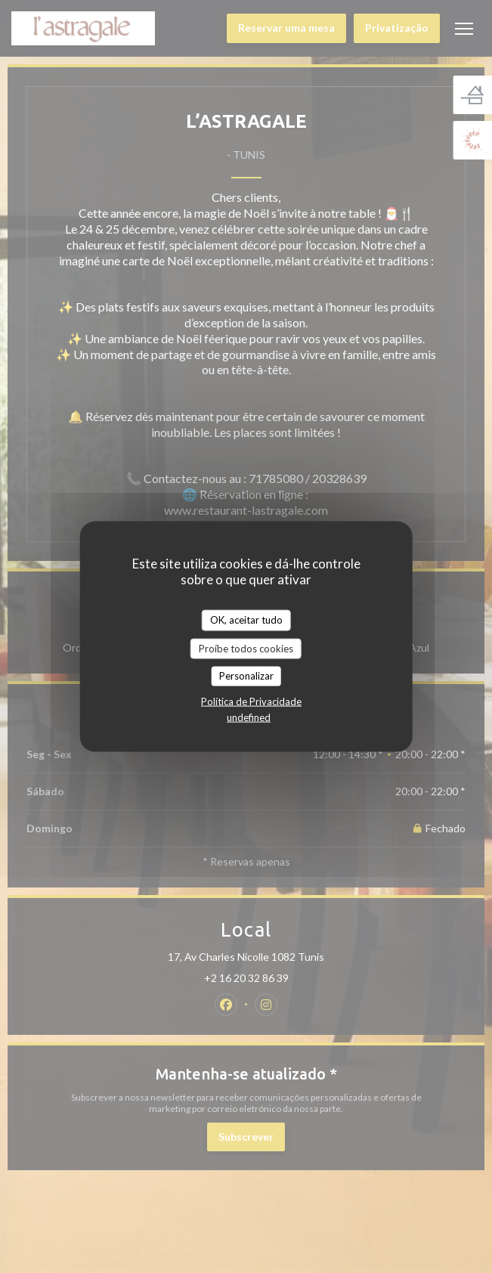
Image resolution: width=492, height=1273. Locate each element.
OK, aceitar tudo (246, 620)
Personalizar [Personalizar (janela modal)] (246, 676)
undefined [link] (249, 717)
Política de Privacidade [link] (251, 701)
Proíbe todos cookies (246, 648)
